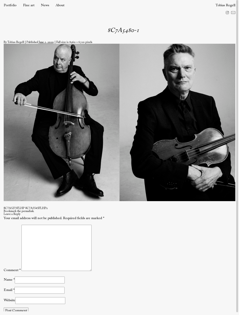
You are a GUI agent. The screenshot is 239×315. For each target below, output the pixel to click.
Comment (12, 270)
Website (9, 300)
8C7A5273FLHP (14, 208)
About (60, 5)
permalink (28, 211)
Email (8, 290)
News (45, 5)
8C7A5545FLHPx (36, 208)
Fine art (28, 5)
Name (8, 280)
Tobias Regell (225, 5)
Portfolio (10, 5)
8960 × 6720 (77, 42)
